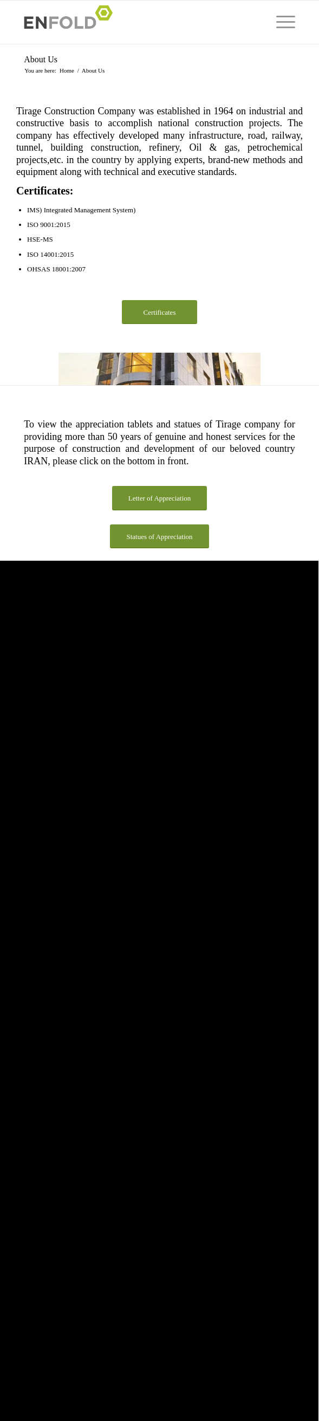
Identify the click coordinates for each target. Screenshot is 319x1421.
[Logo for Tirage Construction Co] (132, 22)
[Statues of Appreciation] (159, 536)
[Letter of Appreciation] (159, 498)
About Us (40, 59)
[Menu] (280, 22)
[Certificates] (159, 312)
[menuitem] (280, 22)
